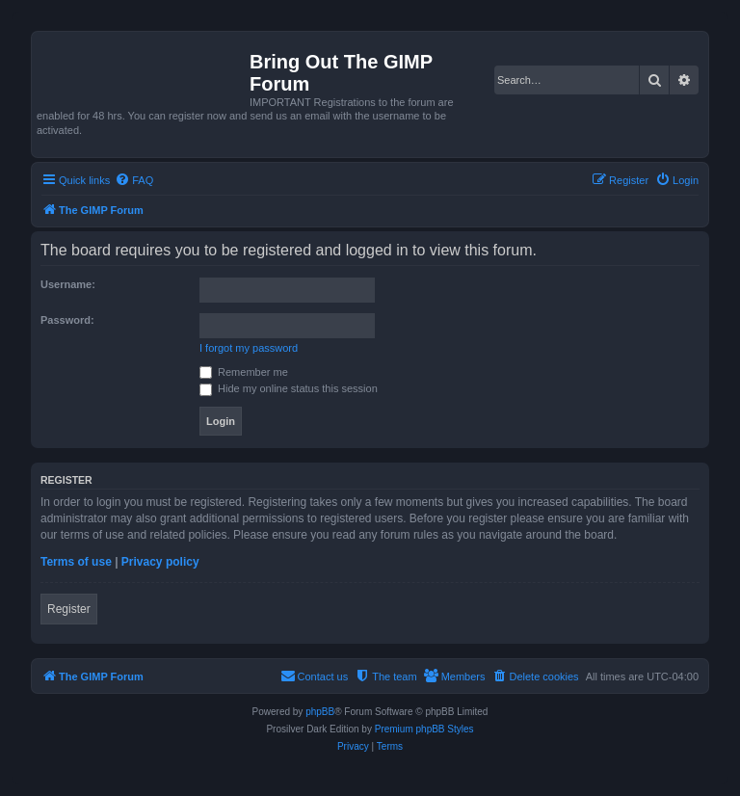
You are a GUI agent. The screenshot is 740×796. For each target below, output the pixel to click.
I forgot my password (248, 348)
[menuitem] (134, 180)
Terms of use (76, 562)
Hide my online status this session (288, 388)
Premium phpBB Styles (424, 729)
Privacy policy (160, 562)
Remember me (243, 372)
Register (69, 609)
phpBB (319, 711)
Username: (67, 284)
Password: (67, 320)
